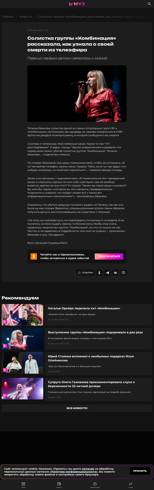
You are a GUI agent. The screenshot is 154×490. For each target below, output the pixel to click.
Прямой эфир (95, 485)
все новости (77, 408)
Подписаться (109, 256)
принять (140, 471)
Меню (23, 485)
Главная (7, 16)
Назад (131, 485)
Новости (59, 485)
